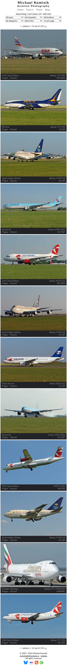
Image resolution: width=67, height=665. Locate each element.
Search (29, 10)
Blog (47, 10)
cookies (44, 656)
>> (45, 26)
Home (20, 10)
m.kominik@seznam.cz (29, 656)
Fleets (39, 10)
